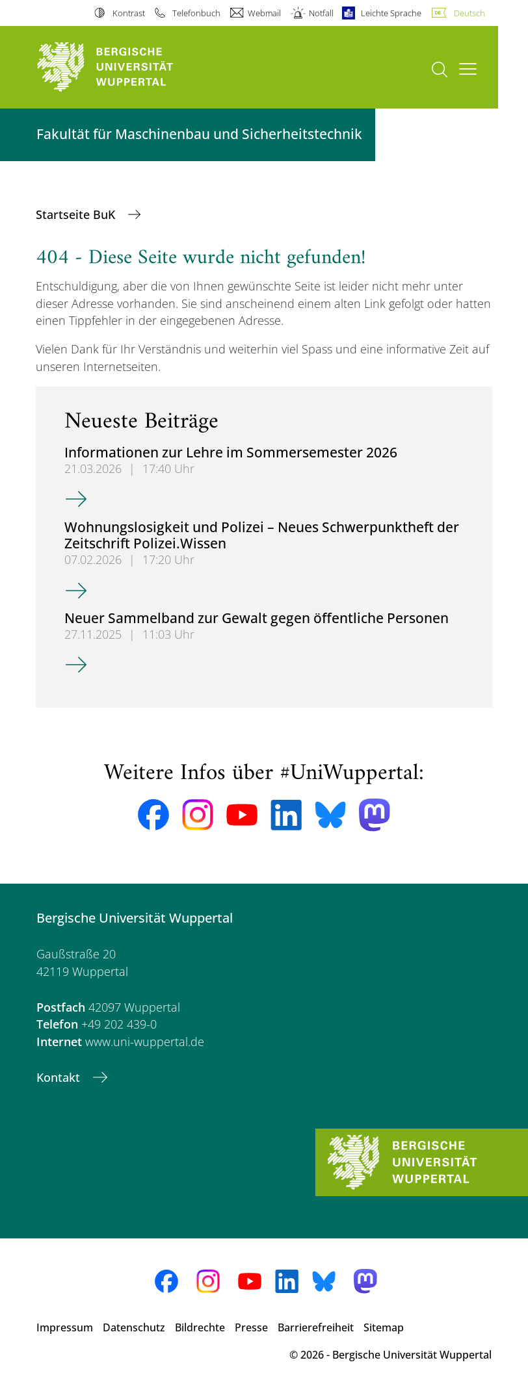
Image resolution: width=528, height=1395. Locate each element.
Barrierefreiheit (316, 1327)
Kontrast (128, 13)
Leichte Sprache (391, 13)
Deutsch (469, 13)
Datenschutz (134, 1327)
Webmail (264, 13)
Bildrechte (200, 1327)
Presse (251, 1327)
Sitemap (383, 1327)
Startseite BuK (77, 214)
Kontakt (59, 1077)
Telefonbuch (196, 13)
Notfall (321, 13)
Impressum (64, 1327)
